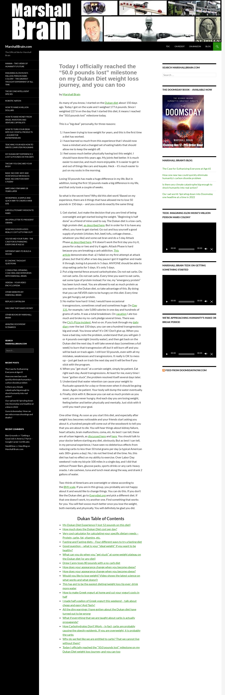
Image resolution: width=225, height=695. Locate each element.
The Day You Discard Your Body (18, 165)
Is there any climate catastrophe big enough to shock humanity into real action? (187, 186)
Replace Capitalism (15, 301)
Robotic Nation (13, 101)
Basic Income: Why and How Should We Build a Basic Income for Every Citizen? (17, 177)
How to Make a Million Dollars (16, 108)
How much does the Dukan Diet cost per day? (90, 529)
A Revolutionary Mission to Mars (19, 211)
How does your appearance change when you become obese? (99, 567)
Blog (208, 46)
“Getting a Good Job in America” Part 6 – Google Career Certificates (19, 438)
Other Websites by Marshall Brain (14, 293)
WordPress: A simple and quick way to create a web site (18, 201)
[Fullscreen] (211, 249)
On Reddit (180, 46)
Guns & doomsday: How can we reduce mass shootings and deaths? (19, 414)
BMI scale (69, 486)
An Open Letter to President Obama (19, 221)
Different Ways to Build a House (18, 252)
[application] (189, 238)
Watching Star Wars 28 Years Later (16, 189)
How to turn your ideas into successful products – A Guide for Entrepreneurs (19, 133)
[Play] (167, 249)
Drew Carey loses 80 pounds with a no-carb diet (91, 562)
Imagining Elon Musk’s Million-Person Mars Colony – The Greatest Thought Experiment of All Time (19, 79)
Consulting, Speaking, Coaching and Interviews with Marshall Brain (18, 273)
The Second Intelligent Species (17, 92)
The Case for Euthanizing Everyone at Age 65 (186, 168)
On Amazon (195, 46)
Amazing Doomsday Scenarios (15, 325)
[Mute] (206, 249)
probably (135, 630)
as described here (94, 225)
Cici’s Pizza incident (79, 322)
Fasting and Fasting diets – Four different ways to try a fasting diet (102, 541)
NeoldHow (10, 446)
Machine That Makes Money (19, 308)
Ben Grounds (11, 435)
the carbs (68, 634)
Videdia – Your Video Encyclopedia (15, 284)
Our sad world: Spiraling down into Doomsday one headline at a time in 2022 (187, 195)
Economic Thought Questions (15, 262)
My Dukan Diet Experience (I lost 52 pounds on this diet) (97, 524)
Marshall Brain (71, 94)
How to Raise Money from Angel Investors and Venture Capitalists (18, 120)
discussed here (97, 436)
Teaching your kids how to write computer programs (19, 146)
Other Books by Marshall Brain (18, 316)
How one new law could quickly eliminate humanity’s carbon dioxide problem (185, 176)
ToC (168, 46)
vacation (121, 313)
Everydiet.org (97, 495)
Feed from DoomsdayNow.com (186, 370)
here (114, 436)
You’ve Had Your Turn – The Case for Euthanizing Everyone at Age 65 (19, 241)
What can (68, 554)
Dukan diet (111, 102)
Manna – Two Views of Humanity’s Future (16, 65)
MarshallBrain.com (18, 46)
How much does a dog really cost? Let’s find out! (19, 230)
